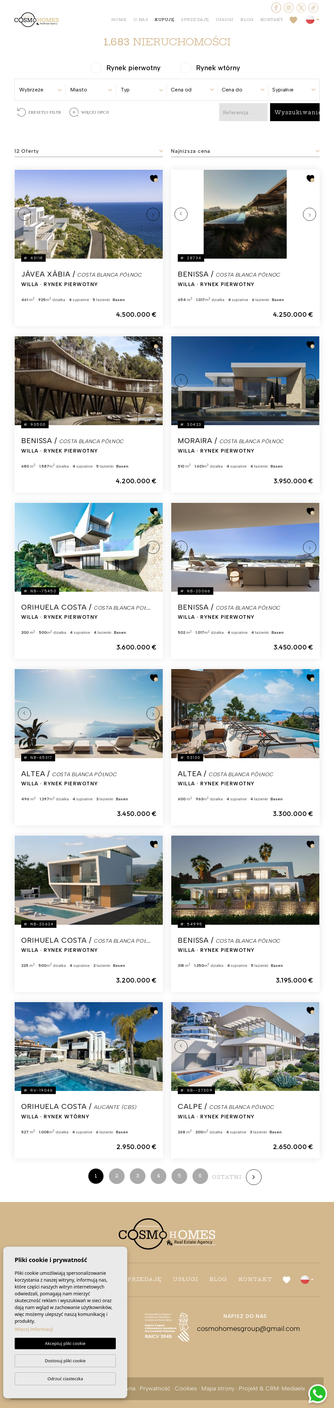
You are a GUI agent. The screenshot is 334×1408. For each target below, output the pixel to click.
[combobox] (40, 87)
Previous (24, 214)
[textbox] (40, 90)
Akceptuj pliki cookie (65, 1343)
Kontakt (271, 19)
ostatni (227, 1177)
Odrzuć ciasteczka (65, 1379)
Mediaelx (293, 1388)
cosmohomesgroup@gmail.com (245, 1328)
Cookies (186, 1388)
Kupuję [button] (165, 19)
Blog (247, 19)
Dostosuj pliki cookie (65, 1361)
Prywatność (155, 1388)
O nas (141, 19)
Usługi (225, 19)
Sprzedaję (195, 19)
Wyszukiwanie (298, 112)
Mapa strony (218, 1388)
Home (119, 19)
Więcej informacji (34, 1329)
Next (152, 214)
